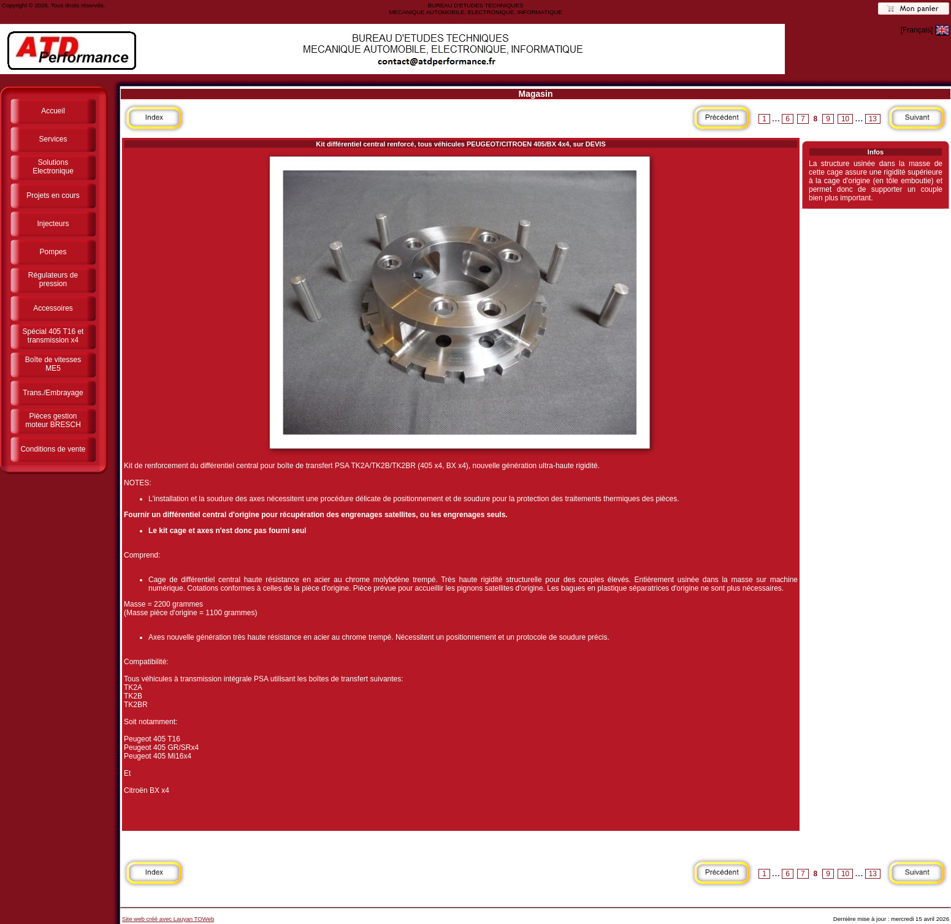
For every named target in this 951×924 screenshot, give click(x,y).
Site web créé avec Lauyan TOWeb (168, 918)
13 (873, 119)
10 (845, 119)
